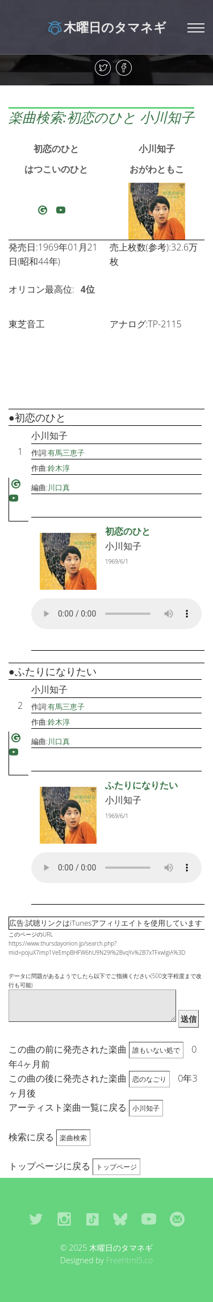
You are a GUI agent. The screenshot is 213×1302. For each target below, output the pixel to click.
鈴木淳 (59, 468)
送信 (189, 1018)
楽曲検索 (73, 1138)
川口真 (59, 487)
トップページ (116, 1167)
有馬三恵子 (66, 452)
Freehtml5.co (129, 1260)
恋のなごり (149, 1079)
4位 (88, 289)
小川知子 (157, 148)
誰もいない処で (156, 1050)
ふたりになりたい (141, 785)
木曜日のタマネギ (106, 26)
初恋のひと (56, 148)
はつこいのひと (56, 169)
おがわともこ (157, 169)
